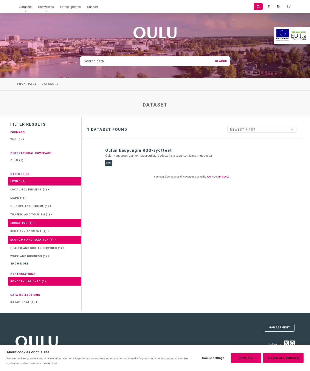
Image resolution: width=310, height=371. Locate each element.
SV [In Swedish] (289, 6)
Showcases (46, 7)
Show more (19, 263)
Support (92, 7)
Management (279, 327)
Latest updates (70, 7)
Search (221, 61)
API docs (222, 176)
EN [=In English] (278, 6)
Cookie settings (213, 358)
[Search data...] (146, 61)
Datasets (25, 7)
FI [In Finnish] (269, 6)
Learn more (50, 363)
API (209, 176)
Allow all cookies (283, 358)
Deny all (246, 358)
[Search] (258, 6)
